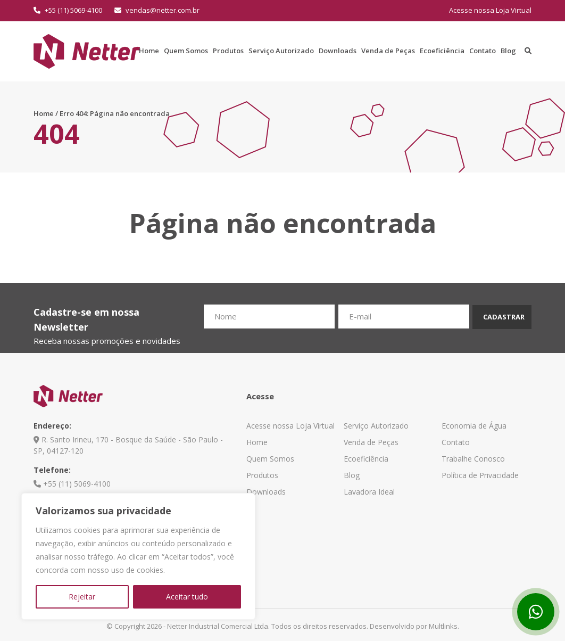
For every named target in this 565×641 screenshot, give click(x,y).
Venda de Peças (388, 50)
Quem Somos (186, 50)
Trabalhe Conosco (473, 459)
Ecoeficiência (442, 50)
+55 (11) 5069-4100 (68, 10)
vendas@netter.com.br (157, 10)
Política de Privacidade (480, 475)
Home (149, 50)
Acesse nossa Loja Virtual (490, 10)
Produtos (228, 50)
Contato (482, 50)
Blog (508, 50)
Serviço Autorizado (281, 50)
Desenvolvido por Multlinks (414, 626)
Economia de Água (474, 426)
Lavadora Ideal (369, 492)
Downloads (337, 50)
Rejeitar (82, 596)
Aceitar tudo (187, 596)
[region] (138, 556)
